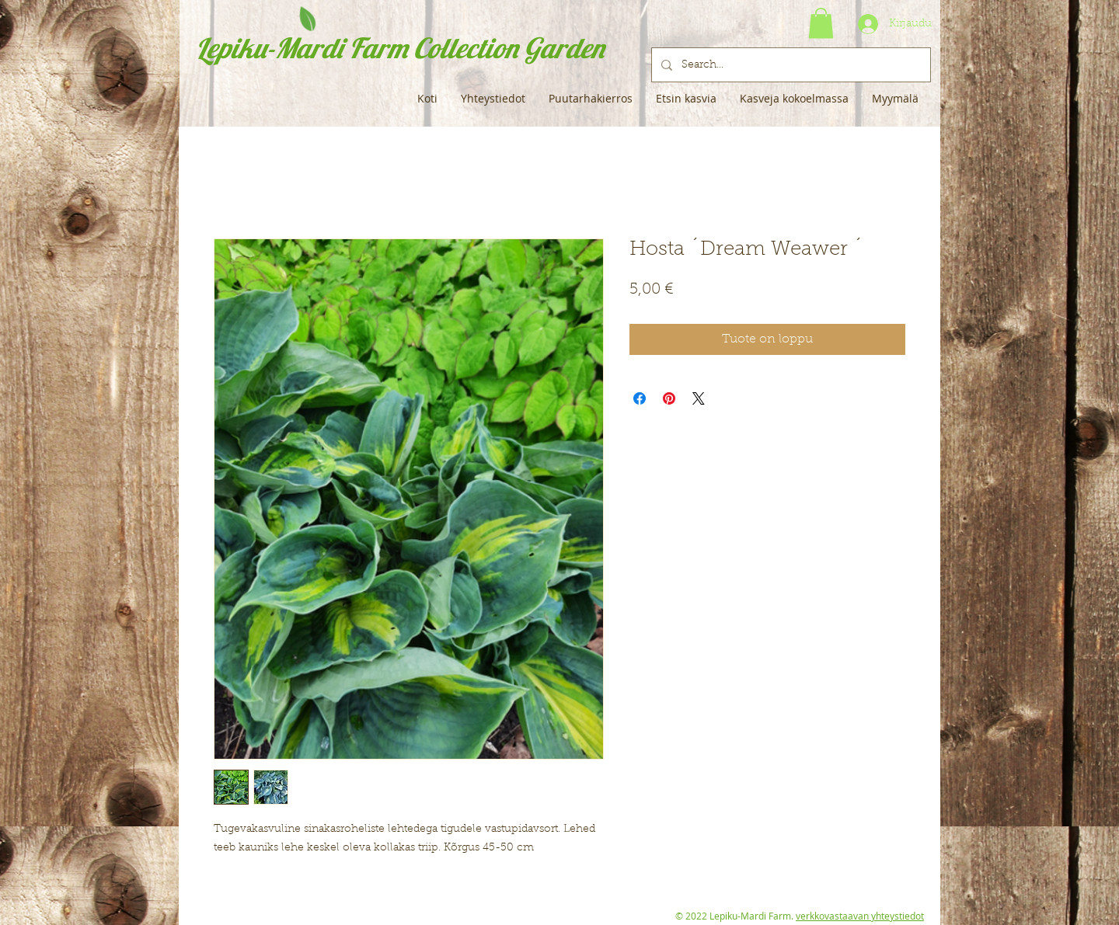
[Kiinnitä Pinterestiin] (669, 398)
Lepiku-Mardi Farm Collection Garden (400, 47)
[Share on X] (698, 398)
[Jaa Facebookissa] (639, 398)
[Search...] (790, 65)
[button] (821, 23)
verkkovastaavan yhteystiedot (860, 915)
